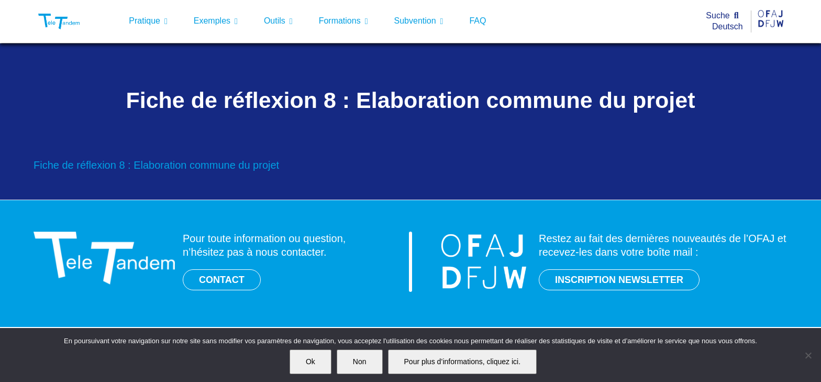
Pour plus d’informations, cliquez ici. (462, 361)
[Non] (808, 355)
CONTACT (222, 280)
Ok (310, 361)
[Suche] (724, 15)
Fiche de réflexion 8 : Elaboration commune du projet (156, 165)
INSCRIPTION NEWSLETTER (619, 280)
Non (360, 361)
